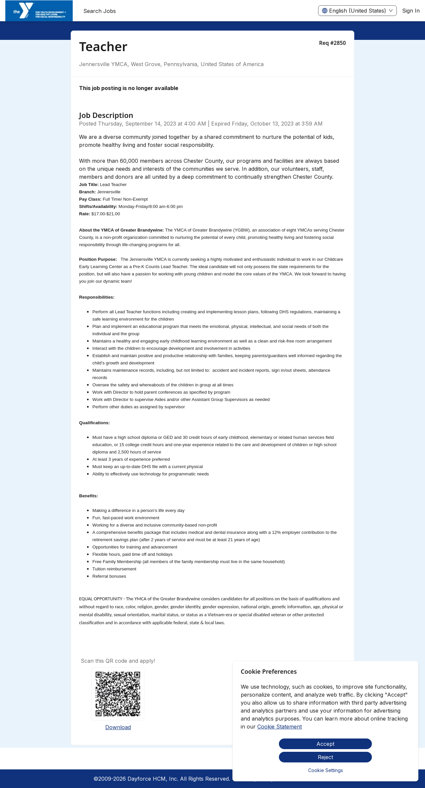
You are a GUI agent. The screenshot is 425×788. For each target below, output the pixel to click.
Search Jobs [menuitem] (99, 11)
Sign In (411, 10)
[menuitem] (39, 11)
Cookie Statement (279, 726)
